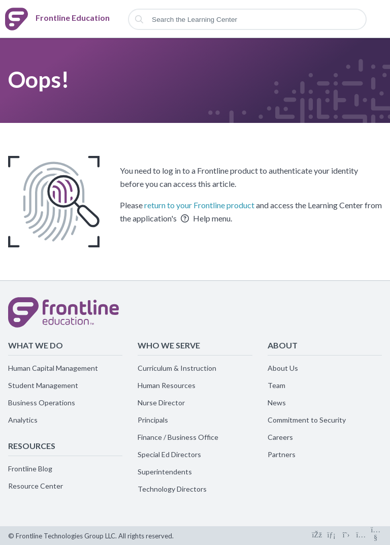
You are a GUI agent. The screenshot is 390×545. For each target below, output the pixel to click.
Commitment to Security (307, 419)
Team (276, 385)
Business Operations (41, 402)
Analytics (23, 419)
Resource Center (35, 486)
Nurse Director (161, 402)
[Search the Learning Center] (247, 19)
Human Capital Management (53, 368)
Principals (153, 419)
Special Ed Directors (169, 454)
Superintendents (165, 471)
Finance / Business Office (178, 437)
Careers (280, 437)
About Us (283, 368)
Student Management (43, 385)
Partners (282, 454)
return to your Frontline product (199, 205)
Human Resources (167, 385)
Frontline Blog (30, 468)
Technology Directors (172, 489)
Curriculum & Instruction (177, 368)
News (277, 402)
